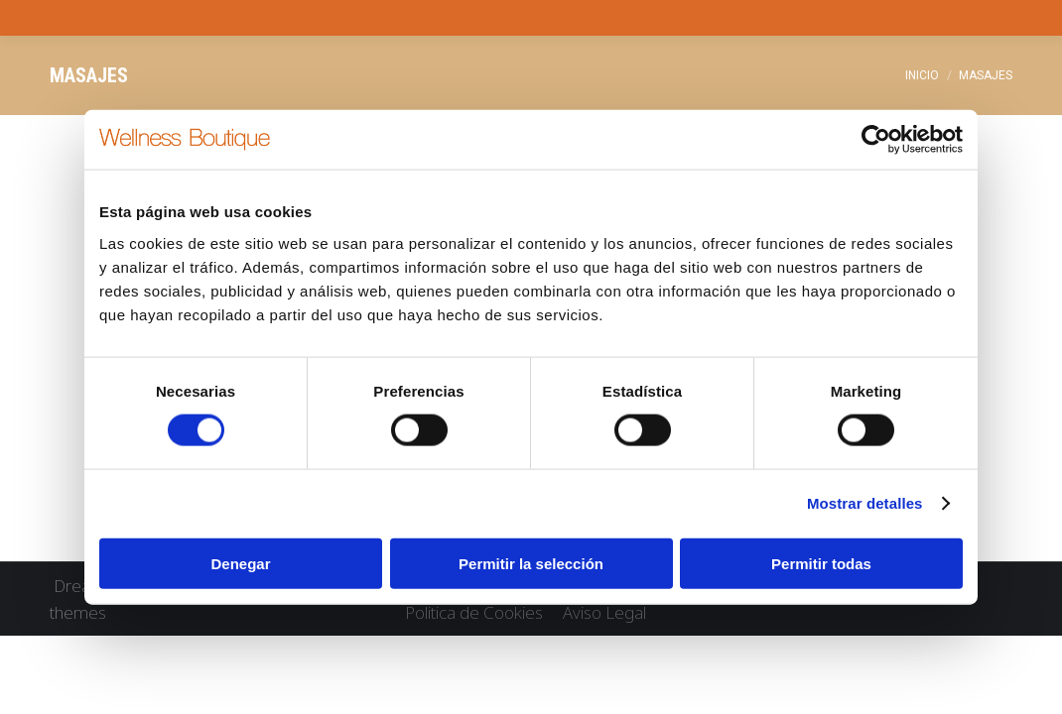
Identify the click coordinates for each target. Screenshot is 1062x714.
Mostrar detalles (865, 503)
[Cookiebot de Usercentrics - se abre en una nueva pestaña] (876, 140)
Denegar (240, 562)
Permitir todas (821, 562)
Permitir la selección (531, 562)
